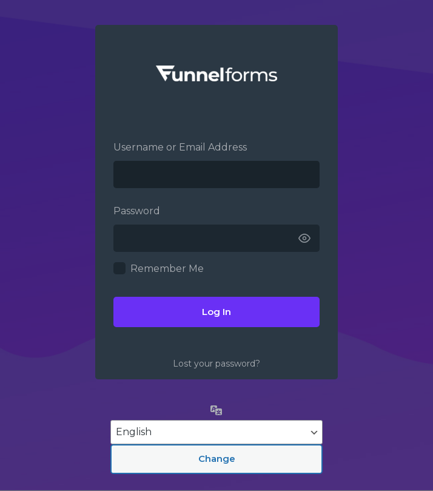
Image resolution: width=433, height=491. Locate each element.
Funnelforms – (216, 73)
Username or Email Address (180, 147)
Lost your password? (216, 363)
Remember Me (167, 268)
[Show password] (304, 238)
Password (136, 211)
